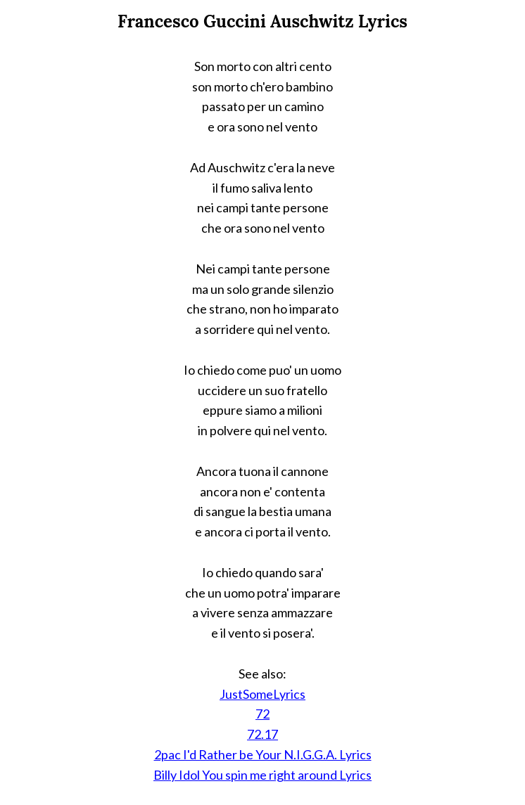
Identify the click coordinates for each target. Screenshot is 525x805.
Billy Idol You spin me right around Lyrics (262, 775)
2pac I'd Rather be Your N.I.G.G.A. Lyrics (263, 754)
